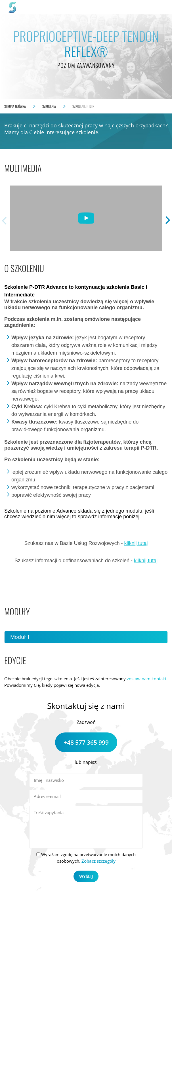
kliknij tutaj (136, 543)
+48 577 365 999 (86, 742)
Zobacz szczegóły (98, 861)
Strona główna (15, 106)
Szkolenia (49, 106)
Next (168, 220)
